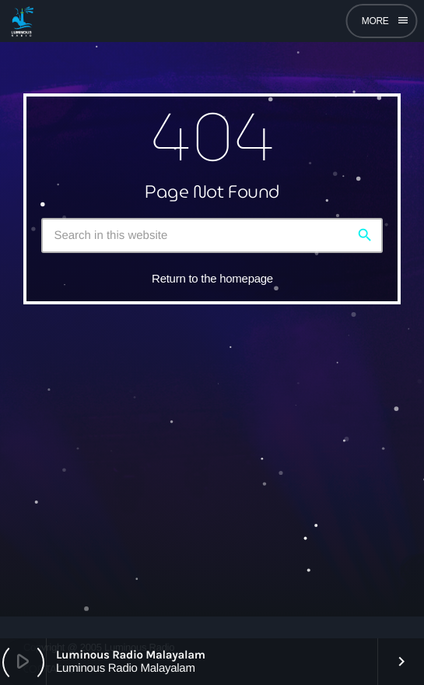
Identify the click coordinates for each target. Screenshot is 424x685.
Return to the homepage (212, 278)
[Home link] (22, 21)
